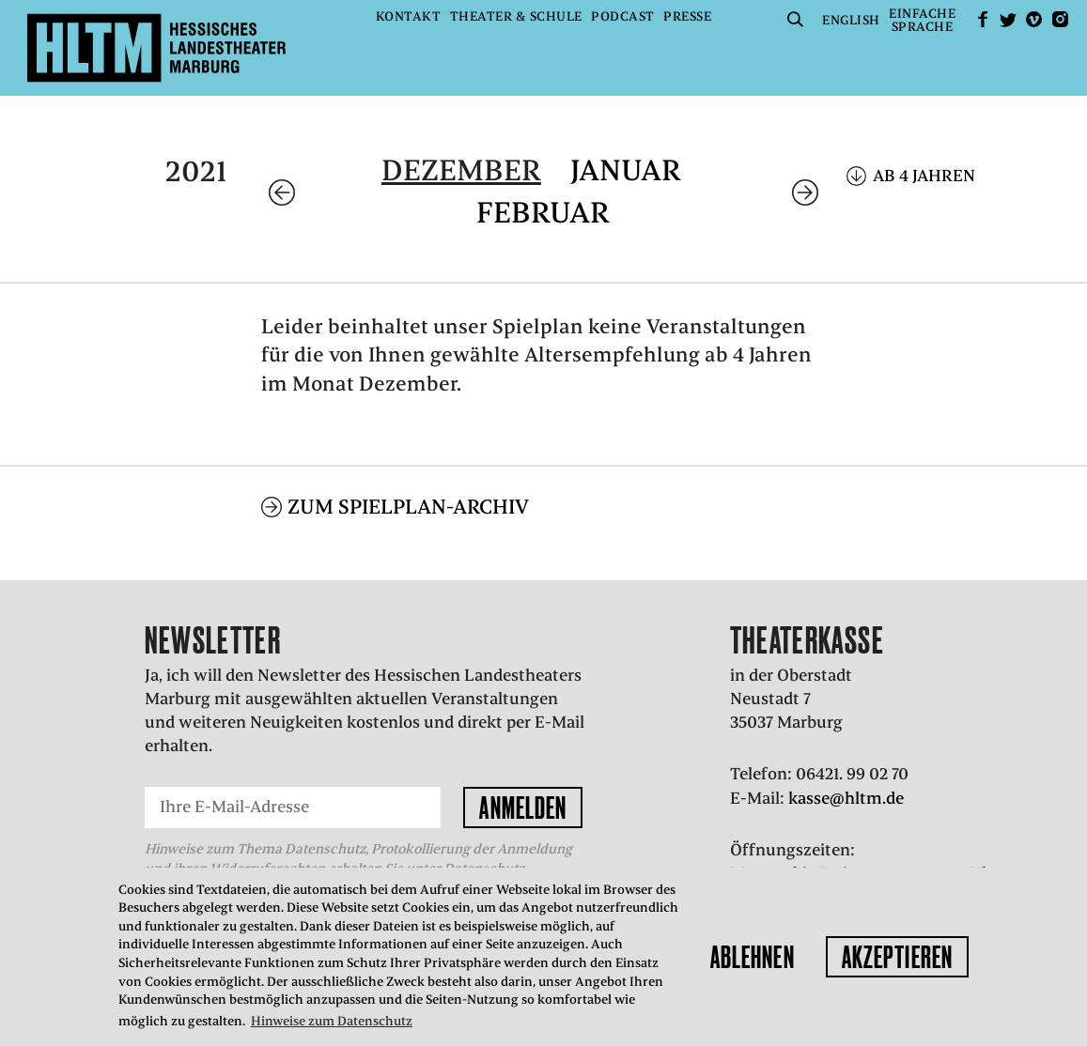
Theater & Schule (516, 16)
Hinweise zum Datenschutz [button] (331, 1021)
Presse (687, 16)
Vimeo (1034, 19)
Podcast (623, 16)
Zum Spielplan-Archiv (408, 506)
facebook (982, 19)
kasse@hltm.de (846, 798)
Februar (543, 212)
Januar (625, 170)
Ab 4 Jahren (924, 175)
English (851, 20)
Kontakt (409, 16)
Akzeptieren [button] (897, 957)
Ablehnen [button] (752, 957)
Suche (795, 19)
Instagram (1059, 19)
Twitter (1008, 19)
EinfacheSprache (922, 20)
